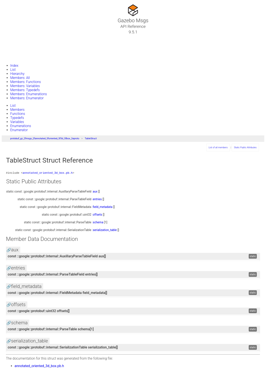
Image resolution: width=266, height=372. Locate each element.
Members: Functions (25, 82)
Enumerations (20, 126)
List (13, 70)
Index (14, 66)
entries (97, 200)
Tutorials (14, 37)
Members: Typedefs (25, 90)
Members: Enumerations (28, 94)
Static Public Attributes (245, 147)
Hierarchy (17, 74)
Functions (17, 114)
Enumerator (19, 130)
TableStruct (91, 138)
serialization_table (105, 230)
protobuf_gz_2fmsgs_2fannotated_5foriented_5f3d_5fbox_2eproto (44, 138)
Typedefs (17, 118)
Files (11, 52)
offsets (97, 215)
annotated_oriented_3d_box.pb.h (48, 173)
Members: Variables (25, 86)
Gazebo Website (20, 57)
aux (95, 192)
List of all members (218, 147)
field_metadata (102, 207)
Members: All (20, 78)
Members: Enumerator (27, 98)
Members (17, 110)
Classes (14, 42)
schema (98, 223)
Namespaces (18, 47)
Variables (17, 122)
